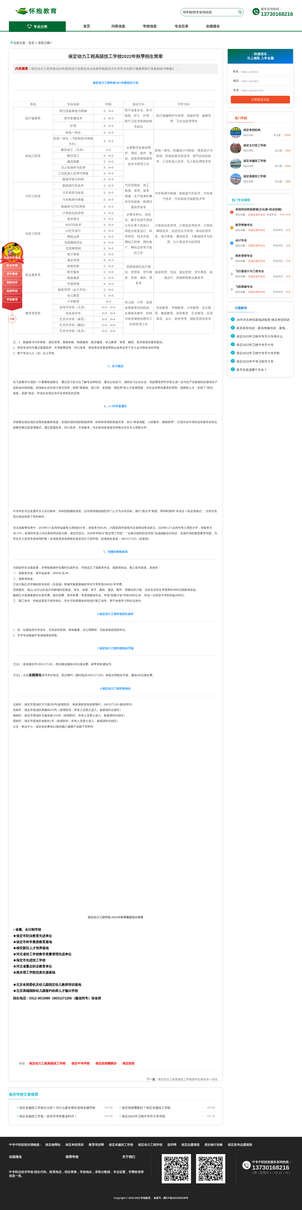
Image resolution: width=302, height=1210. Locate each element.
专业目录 (181, 26)
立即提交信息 (260, 99)
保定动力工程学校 (150, 1144)
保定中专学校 (81, 1063)
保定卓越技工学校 (121, 1144)
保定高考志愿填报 (240, 1144)
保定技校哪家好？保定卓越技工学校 (144, 1107)
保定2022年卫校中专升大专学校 (142, 1116)
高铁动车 (12, 282)
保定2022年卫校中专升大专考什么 (257, 336)
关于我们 (128, 1157)
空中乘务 (12, 273)
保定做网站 (52, 1144)
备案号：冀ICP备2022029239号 (170, 1198)
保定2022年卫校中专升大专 (252, 344)
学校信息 (150, 26)
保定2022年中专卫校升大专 (252, 361)
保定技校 (128, 1063)
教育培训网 (96, 1144)
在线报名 (213, 26)
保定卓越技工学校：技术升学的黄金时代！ (46, 1116)
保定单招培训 (74, 1144)
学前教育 (12, 299)
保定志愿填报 (190, 1144)
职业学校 (12, 265)
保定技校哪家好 (106, 1063)
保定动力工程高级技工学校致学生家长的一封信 (182, 1079)
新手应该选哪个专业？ (249, 369)
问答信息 (118, 26)
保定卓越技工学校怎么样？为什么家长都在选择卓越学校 (55, 1107)
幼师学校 (12, 291)
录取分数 (44, 43)
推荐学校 (72, 1157)
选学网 (171, 1144)
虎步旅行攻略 (213, 1144)
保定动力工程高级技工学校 (47, 1063)
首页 (86, 26)
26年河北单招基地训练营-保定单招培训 (260, 319)
